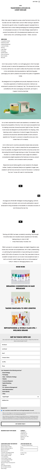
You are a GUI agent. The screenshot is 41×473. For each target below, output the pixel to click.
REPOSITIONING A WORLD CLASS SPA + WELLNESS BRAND (20, 329)
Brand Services (4, 451)
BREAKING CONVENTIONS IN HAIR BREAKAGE (20, 287)
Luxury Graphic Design (6, 458)
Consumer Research (7, 381)
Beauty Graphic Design (6, 446)
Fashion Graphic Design (6, 454)
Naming (4, 385)
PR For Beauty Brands (6, 465)
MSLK (6, 1)
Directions (23, 438)
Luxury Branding (4, 456)
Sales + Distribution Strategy (9, 377)
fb (21, 441)
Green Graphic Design (6, 455)
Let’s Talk (35, 1)
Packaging (5, 374)
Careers (22, 439)
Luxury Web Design (5, 461)
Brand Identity (6, 391)
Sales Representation (7, 389)
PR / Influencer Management (9, 387)
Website (4, 379)
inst (27, 441)
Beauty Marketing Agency (7, 448)
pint (25, 441)
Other (3, 393)
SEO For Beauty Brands (6, 467)
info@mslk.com (24, 433)
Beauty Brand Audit (5, 445)
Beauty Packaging (5, 449)
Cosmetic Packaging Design (7, 452)
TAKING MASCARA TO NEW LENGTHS (20, 308)
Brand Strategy (6, 372)
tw (23, 441)
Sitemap (22, 454)
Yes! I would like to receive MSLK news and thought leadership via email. (18, 410)
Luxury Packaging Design (6, 459)
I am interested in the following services (11, 370)
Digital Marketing (6, 383)
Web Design (4, 468)
